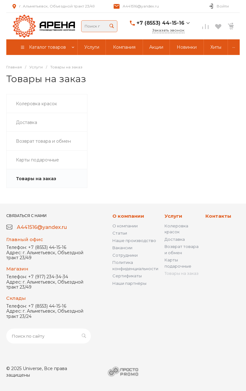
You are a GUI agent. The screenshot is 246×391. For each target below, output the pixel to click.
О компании (128, 216)
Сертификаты (127, 275)
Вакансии (122, 247)
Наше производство (134, 240)
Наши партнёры (129, 283)
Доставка (175, 239)
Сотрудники (125, 255)
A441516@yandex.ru (141, 6)
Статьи (119, 232)
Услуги (173, 216)
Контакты (218, 216)
